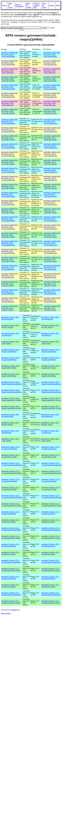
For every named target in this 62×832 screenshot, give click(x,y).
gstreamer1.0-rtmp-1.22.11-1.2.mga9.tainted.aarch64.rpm (51, 464)
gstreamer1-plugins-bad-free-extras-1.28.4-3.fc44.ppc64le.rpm (51, 95)
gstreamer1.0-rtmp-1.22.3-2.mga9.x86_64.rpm (50, 586)
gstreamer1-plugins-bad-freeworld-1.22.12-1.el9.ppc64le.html (9, 275)
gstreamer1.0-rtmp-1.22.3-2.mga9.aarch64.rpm (50, 577)
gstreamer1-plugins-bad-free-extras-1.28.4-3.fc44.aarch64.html (9, 87)
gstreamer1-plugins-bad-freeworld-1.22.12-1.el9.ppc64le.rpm (52, 275)
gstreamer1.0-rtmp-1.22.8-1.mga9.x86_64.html (10, 553)
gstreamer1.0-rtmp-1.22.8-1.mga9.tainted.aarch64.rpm (50, 561)
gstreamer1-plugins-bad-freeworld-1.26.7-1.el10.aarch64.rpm (52, 194)
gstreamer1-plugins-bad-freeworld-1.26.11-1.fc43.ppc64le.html (9, 154)
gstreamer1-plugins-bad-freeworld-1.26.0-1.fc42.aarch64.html (9, 243)
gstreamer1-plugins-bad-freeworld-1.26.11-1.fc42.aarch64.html (9, 170)
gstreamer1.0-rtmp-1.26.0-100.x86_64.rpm (50, 423)
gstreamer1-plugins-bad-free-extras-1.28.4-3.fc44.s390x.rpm (51, 103)
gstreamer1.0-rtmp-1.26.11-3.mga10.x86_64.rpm (50, 367)
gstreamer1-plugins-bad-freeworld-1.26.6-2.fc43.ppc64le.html (9, 227)
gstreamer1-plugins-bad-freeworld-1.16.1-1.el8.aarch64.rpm (52, 292)
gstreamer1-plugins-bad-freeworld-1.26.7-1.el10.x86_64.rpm (52, 210)
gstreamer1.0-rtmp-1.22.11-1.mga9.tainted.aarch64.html (11, 529)
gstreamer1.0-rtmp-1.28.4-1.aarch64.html (10, 334)
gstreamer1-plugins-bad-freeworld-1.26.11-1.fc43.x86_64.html (9, 162)
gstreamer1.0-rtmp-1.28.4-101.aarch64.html (10, 318)
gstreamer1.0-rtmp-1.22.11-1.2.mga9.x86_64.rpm (50, 456)
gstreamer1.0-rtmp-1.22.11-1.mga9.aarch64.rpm (50, 513)
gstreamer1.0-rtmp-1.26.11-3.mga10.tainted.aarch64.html (11, 383)
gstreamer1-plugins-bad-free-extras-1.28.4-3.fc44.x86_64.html (9, 111)
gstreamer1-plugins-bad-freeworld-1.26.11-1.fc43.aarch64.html (9, 146)
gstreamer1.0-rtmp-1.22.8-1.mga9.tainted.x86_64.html (10, 569)
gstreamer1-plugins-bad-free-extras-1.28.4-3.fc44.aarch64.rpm (51, 87)
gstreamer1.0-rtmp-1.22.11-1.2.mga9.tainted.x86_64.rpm (51, 472)
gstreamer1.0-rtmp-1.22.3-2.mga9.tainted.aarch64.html (11, 594)
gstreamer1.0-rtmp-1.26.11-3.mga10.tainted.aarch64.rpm (51, 383)
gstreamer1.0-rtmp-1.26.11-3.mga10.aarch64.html (10, 350)
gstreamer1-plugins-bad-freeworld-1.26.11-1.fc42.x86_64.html (9, 186)
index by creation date (37, 5)
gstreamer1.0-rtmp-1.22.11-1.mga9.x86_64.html (10, 521)
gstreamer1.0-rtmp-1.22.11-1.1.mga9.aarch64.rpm (50, 480)
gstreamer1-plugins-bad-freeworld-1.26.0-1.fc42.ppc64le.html (9, 251)
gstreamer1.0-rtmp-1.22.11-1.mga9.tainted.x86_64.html (10, 537)
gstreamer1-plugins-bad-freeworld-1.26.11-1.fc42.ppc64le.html (9, 178)
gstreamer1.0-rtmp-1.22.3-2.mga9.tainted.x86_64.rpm (50, 602)
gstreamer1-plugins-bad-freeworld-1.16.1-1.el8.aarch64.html (9, 292)
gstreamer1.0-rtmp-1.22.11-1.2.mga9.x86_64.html (10, 456)
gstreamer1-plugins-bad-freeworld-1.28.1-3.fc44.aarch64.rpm (52, 121)
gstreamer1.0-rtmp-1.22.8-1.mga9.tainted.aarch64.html (11, 561)
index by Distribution (19, 5)
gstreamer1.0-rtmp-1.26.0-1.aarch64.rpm (50, 431)
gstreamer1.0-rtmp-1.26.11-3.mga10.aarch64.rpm (50, 350)
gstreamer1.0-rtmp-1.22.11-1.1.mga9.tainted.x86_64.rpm (51, 504)
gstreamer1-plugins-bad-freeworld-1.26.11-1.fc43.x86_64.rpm (52, 162)
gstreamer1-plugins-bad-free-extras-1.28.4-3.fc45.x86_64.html (9, 79)
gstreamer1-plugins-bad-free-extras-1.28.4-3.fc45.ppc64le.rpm (51, 62)
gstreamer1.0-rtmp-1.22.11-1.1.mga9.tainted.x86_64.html (11, 504)
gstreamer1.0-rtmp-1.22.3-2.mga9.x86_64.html (10, 586)
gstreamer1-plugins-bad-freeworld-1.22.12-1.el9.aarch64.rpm (52, 267)
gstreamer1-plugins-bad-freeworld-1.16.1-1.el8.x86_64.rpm (52, 308)
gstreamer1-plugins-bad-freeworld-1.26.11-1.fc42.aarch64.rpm (52, 170)
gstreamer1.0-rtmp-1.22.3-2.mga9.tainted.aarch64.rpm (50, 594)
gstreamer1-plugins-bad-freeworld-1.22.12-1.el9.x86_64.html (9, 283)
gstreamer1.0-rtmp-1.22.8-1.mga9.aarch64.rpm (50, 545)
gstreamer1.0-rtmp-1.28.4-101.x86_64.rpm (50, 326)
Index (4, 5)
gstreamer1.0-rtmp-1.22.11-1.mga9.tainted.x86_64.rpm (50, 537)
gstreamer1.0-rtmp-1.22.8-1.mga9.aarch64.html (10, 545)
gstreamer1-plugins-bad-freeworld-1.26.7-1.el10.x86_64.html (9, 210)
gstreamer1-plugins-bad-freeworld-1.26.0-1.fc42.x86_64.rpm (52, 259)
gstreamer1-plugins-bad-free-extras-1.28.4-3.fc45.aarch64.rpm (51, 54)
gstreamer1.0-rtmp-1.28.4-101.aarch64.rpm (50, 318)
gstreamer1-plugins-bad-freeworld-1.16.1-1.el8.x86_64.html (9, 308)
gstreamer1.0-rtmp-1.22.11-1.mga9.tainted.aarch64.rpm (50, 529)
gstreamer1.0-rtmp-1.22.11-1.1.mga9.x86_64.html (10, 488)
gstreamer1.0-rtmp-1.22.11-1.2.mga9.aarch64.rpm (50, 448)
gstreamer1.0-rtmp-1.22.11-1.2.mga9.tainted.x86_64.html (11, 472)
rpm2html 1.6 (15, 610)
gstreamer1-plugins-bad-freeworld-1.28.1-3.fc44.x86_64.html (9, 137)
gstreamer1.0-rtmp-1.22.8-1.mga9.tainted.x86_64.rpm (50, 569)
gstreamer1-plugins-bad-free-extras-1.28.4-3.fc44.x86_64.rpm (51, 111)
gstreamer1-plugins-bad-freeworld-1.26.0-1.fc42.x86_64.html (9, 259)
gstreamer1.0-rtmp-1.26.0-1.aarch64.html (10, 431)
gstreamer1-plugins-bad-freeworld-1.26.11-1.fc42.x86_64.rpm (52, 186)
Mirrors (51, 5)
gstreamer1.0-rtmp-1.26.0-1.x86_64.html (10, 440)
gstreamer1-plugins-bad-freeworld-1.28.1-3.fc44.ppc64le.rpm (52, 129)
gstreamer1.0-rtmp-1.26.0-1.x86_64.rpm (50, 440)
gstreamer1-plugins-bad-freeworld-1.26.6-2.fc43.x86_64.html (9, 235)
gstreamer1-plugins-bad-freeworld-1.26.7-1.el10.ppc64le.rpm (52, 202)
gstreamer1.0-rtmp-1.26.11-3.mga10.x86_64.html (10, 367)
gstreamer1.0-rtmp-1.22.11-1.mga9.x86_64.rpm (50, 521)
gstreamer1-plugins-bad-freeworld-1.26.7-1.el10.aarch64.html (9, 194)
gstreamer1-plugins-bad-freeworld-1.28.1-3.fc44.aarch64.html (9, 121)
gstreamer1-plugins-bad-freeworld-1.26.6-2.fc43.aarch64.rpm (52, 219)
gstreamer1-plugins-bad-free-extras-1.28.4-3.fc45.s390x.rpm (51, 70)
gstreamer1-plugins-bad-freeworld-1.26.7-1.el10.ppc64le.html (9, 202)
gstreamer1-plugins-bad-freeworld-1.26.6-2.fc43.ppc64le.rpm (52, 227)
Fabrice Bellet (5, 613)
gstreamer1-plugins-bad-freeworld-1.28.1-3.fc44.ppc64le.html (9, 129)
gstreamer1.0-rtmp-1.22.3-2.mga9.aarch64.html (10, 577)
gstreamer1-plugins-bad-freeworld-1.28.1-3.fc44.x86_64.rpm (52, 137)
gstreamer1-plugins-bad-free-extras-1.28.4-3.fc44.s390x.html (9, 103)
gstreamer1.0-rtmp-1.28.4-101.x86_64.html (10, 326)
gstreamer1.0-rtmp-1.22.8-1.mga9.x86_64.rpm (50, 553)
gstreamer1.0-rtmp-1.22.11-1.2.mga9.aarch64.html (10, 448)
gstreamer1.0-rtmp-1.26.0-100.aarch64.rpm (50, 415)
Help (57, 5)
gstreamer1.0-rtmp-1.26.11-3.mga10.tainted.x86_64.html (11, 399)
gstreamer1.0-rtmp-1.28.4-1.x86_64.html (10, 342)
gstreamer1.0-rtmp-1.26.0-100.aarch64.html (10, 415)
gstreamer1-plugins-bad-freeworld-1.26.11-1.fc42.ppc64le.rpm (52, 178)
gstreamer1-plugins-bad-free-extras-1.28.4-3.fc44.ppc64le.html (9, 95)
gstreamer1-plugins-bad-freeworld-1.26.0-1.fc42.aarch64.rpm (52, 243)
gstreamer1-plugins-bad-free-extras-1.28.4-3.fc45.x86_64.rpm (51, 79)
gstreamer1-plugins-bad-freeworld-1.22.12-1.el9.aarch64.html (9, 267)
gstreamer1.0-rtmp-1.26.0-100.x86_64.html (10, 423)
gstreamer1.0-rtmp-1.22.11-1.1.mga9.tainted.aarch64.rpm (51, 496)
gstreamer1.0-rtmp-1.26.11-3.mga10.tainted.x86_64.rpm (51, 399)
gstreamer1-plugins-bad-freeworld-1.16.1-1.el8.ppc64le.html (9, 300)
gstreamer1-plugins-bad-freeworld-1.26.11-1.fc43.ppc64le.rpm (52, 154)
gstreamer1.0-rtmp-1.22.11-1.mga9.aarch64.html (10, 513)
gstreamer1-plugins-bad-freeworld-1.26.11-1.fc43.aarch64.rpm (52, 146)
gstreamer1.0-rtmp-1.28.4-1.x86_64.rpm (50, 342)
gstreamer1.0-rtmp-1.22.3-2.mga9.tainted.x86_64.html (10, 602)
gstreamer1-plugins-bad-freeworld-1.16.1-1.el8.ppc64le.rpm (52, 300)
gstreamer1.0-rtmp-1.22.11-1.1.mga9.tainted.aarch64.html (11, 496)
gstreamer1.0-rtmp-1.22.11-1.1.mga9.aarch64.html (10, 480)
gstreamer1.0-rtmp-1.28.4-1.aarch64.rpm (50, 334)
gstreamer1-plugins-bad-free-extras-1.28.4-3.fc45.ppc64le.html (9, 62)
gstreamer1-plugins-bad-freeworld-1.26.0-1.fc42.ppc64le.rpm (52, 251)
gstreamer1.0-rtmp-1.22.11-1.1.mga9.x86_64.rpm (50, 488)
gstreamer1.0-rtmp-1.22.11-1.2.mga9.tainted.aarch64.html (11, 464)
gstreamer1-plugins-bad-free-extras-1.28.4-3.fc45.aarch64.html (9, 54)
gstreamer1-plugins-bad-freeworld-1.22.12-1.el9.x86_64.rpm (52, 283)
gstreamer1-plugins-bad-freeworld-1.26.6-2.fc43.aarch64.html (9, 219)
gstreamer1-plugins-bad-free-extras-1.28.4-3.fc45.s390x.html (9, 70)
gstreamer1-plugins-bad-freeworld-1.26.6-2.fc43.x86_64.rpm (52, 235)
